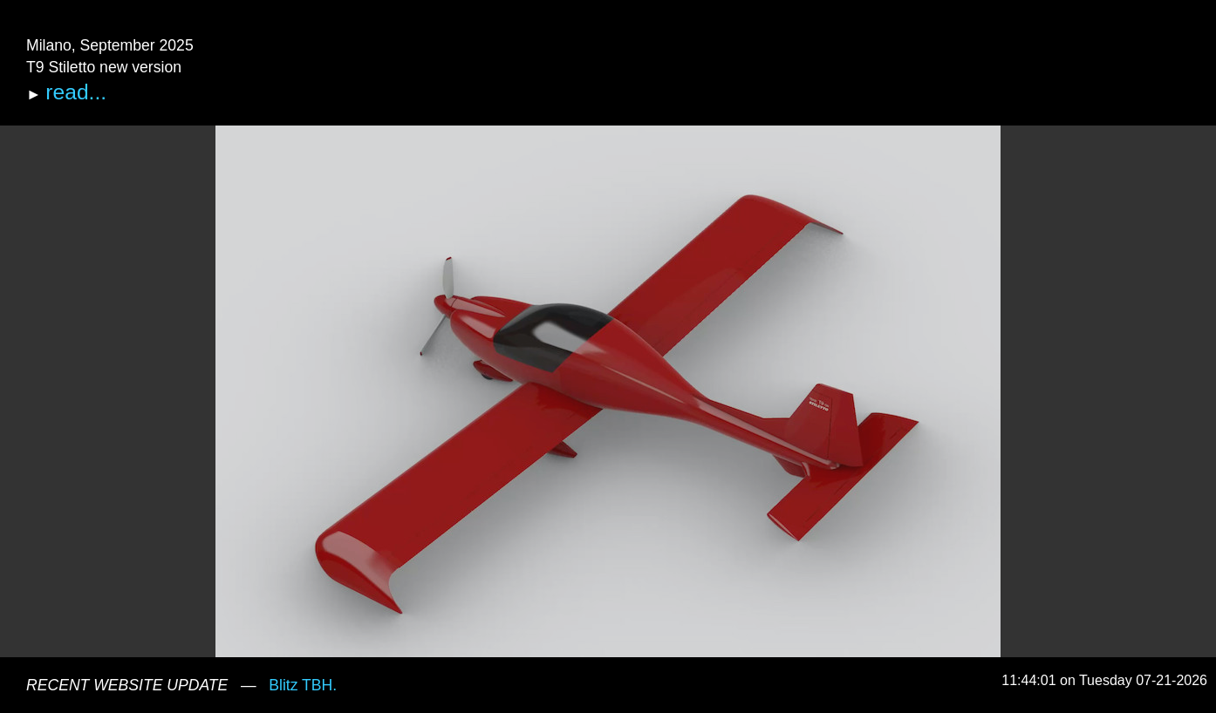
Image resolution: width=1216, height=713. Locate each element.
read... (75, 92)
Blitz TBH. (303, 685)
